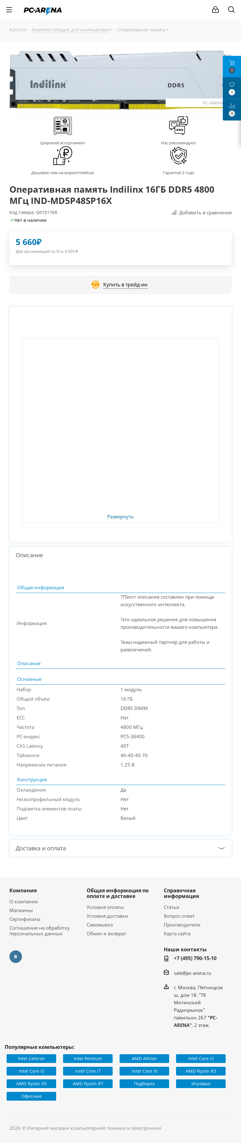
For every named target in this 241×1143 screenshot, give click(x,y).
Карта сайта (177, 933)
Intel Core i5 (31, 1071)
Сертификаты (24, 919)
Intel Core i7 (88, 1071)
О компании (23, 901)
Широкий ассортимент (62, 143)
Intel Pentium (88, 1058)
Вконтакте (15, 956)
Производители (182, 924)
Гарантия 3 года (178, 172)
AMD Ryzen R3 (201, 1071)
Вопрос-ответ (179, 916)
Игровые (201, 1084)
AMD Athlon (144, 1058)
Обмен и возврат (106, 933)
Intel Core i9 (144, 1071)
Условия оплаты (105, 907)
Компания (23, 890)
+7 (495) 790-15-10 (195, 958)
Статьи (171, 907)
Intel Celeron (31, 1058)
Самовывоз (100, 924)
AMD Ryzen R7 (88, 1084)
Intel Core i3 (201, 1058)
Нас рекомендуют (178, 143)
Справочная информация (181, 893)
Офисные (31, 1096)
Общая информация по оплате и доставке (118, 893)
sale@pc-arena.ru (192, 973)
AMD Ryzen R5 (31, 1084)
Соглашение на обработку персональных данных (39, 931)
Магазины (21, 910)
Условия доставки (107, 916)
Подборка (144, 1084)
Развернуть (120, 517)
